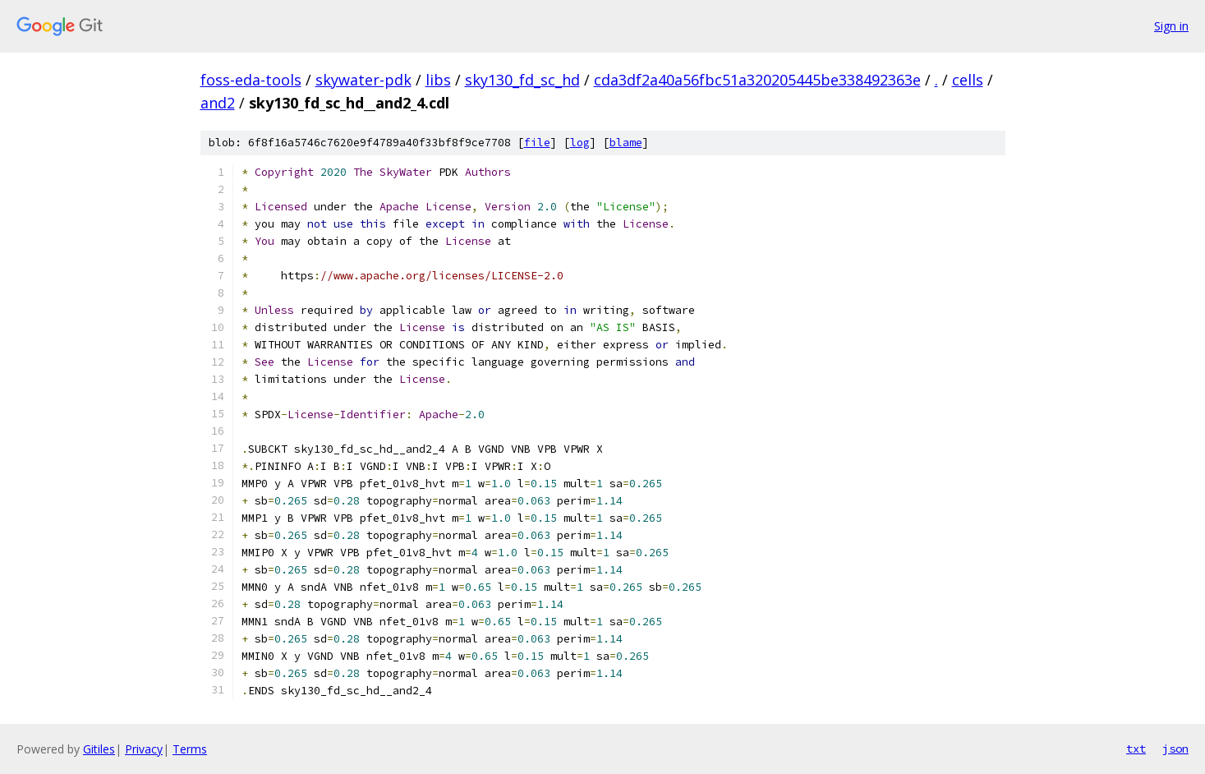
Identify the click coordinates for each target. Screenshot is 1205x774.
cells (967, 80)
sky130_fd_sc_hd (522, 80)
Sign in (1171, 26)
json (1175, 748)
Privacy (144, 749)
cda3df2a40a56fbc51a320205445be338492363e (757, 80)
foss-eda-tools (250, 80)
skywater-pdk (363, 80)
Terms (189, 749)
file (537, 143)
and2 (217, 103)
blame (625, 143)
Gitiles (99, 749)
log (580, 143)
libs (438, 80)
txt (1136, 748)
